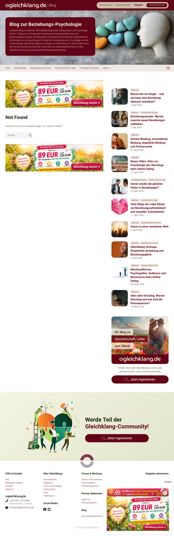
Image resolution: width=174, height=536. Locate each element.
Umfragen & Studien (139, 180)
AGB (46, 492)
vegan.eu (86, 499)
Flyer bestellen (88, 482)
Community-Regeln (53, 486)
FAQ (7, 479)
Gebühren (48, 482)
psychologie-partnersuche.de (95, 516)
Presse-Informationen (92, 479)
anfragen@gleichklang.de (22, 507)
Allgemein (135, 90)
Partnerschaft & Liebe (149, 113)
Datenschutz (49, 489)
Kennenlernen (50, 479)
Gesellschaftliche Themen (151, 223)
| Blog (30, 5)
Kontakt (9, 486)
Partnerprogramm (90, 486)
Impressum (49, 495)
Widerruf (9, 489)
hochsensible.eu (89, 502)
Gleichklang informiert (149, 243)
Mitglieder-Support (14, 482)
